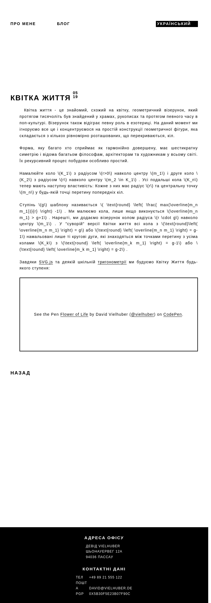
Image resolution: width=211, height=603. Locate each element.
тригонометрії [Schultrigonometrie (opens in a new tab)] (112, 262)
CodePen (172, 314)
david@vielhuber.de (110, 588)
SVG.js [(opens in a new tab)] (46, 262)
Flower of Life (74, 314)
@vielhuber (142, 314)
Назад (20, 373)
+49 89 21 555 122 (105, 577)
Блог (63, 23)
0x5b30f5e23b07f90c (109, 594)
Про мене (23, 23)
